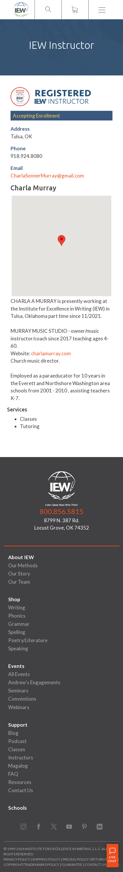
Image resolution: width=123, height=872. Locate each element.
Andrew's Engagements (34, 682)
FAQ (13, 774)
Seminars (18, 690)
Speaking (18, 648)
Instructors (20, 757)
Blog (13, 733)
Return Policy (104, 859)
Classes (16, 749)
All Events (19, 674)
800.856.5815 (61, 511)
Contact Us (20, 790)
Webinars (18, 707)
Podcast (17, 741)
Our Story (19, 574)
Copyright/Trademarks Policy (31, 864)
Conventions (22, 699)
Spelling (16, 632)
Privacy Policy (17, 859)
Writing (16, 607)
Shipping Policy (46, 859)
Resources (19, 782)
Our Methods (23, 565)
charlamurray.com (51, 353)
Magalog (18, 766)
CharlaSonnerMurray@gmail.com (47, 176)
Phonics (16, 616)
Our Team (19, 582)
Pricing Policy (76, 859)
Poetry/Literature (27, 640)
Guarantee (72, 864)
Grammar (19, 624)
